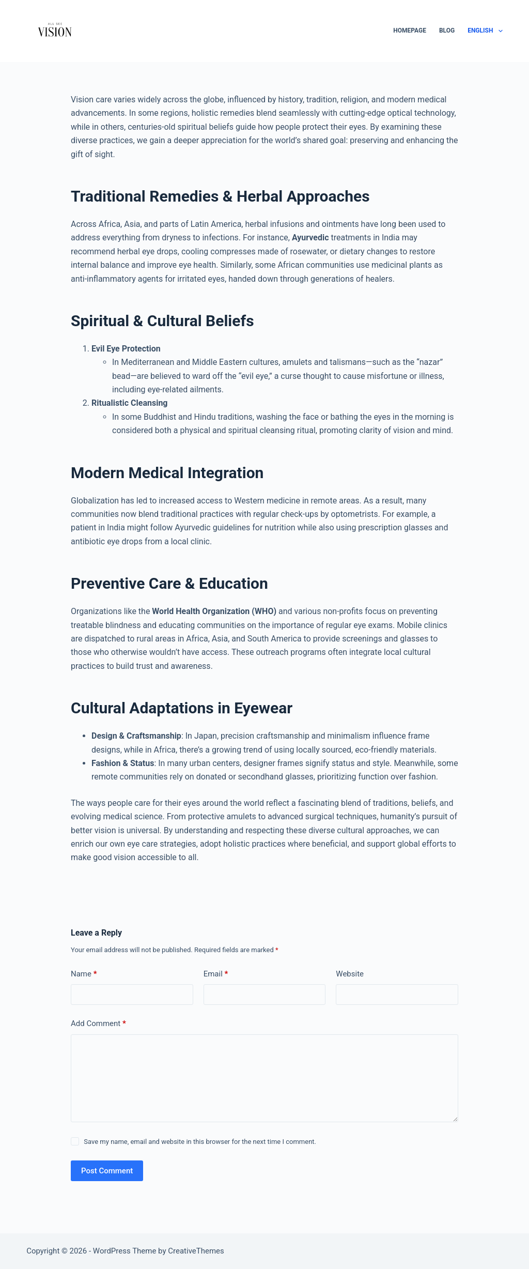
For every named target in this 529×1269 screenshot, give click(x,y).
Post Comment (107, 1170)
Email (216, 974)
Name (84, 974)
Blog (447, 30)
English (485, 31)
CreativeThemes (196, 1251)
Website (350, 973)
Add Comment (98, 1023)
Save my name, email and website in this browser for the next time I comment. (200, 1141)
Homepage (409, 30)
